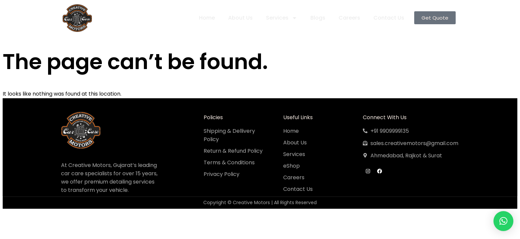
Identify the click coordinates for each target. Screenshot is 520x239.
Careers (348, 18)
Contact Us (387, 18)
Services (280, 18)
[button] (503, 221)
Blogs (316, 18)
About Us (239, 18)
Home (206, 18)
